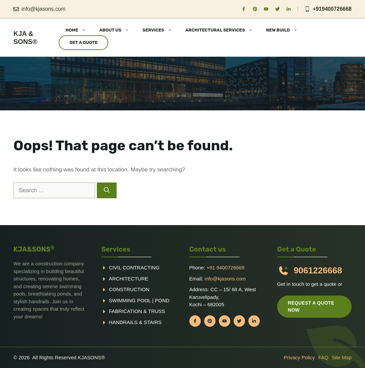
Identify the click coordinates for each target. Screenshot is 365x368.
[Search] (107, 190)
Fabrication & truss (137, 311)
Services (115, 249)
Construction (129, 289)
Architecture (128, 278)
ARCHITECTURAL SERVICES (222, 30)
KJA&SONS (34, 249)
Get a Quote (83, 42)
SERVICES (160, 30)
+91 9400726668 (225, 267)
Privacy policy (299, 357)
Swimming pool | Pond (139, 300)
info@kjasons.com (43, 9)
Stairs (153, 322)
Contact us (207, 249)
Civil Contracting (134, 267)
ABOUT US (117, 30)
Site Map (342, 357)
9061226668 (318, 270)
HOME (79, 30)
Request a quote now (311, 306)
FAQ (323, 357)
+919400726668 (332, 9)
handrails (123, 322)
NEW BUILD (285, 30)
